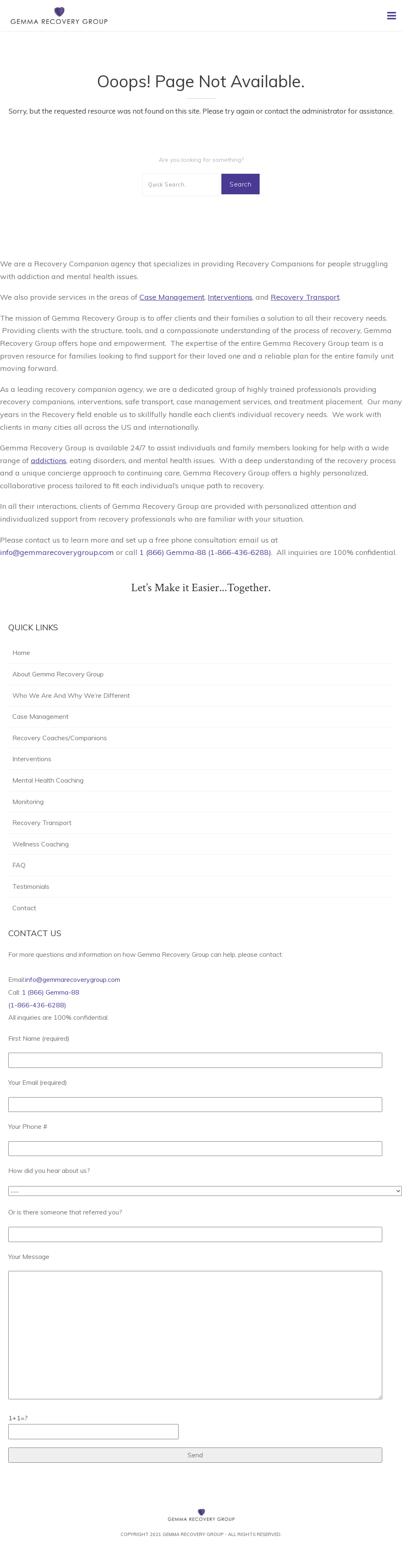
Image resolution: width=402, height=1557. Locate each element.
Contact (24, 908)
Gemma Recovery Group (193, 1534)
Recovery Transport (42, 822)
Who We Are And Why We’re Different (71, 695)
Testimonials (30, 886)
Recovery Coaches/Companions (59, 738)
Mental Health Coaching (48, 780)
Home (21, 652)
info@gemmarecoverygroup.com (58, 552)
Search (240, 184)
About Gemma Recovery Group (58, 674)
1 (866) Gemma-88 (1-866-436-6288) (205, 552)
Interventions (31, 759)
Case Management (40, 716)
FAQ (19, 865)
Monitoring (28, 801)
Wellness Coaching (41, 844)
